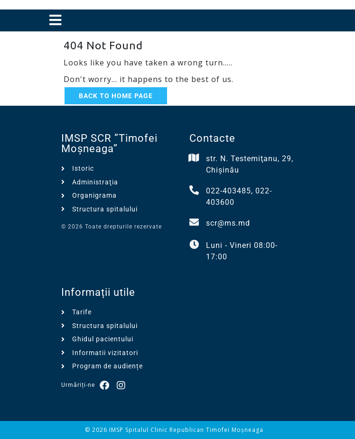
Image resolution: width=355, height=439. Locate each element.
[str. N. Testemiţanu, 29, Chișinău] (194, 158)
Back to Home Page (116, 96)
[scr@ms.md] (194, 222)
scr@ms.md (228, 223)
